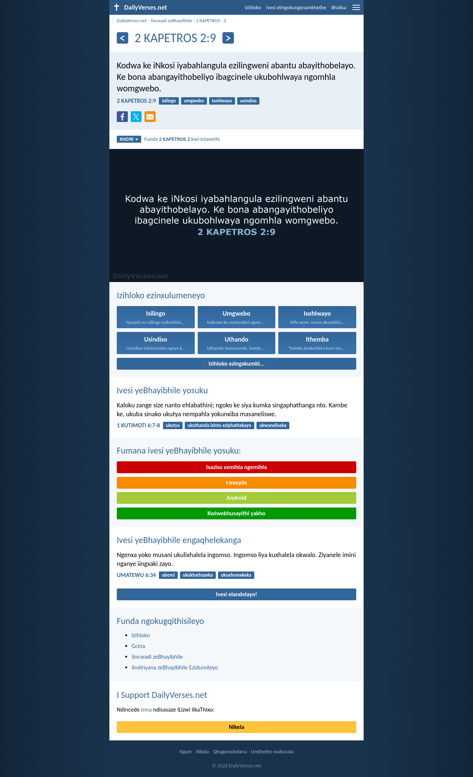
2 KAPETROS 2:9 (136, 100)
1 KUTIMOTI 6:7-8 (138, 425)
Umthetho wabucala (272, 752)
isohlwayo (222, 101)
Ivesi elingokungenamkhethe (296, 7)
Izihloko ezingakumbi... (236, 363)
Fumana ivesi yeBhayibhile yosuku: (179, 450)
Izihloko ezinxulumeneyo (161, 295)
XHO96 (129, 139)
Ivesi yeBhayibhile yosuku (162, 390)
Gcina (138, 645)
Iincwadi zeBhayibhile (171, 20)
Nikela (236, 726)
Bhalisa (338, 7)
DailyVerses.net (132, 20)
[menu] (356, 10)
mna (146, 709)
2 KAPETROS (208, 20)
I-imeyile (236, 482)
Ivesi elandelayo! (236, 594)
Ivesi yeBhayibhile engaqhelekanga (179, 540)
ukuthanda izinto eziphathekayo (219, 425)
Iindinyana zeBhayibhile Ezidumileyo (175, 667)
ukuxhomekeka (236, 575)
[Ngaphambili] (122, 38)
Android (236, 497)
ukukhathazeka (198, 575)
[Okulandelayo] (228, 38)
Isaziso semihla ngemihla (236, 467)
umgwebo (194, 101)
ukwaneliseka (272, 425)
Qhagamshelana (229, 752)
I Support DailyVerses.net (162, 694)
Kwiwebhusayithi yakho (237, 513)
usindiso (248, 101)
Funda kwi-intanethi (182, 139)
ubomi (168, 575)
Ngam (186, 752)
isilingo (169, 101)
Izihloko (253, 7)
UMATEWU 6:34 (136, 574)
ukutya (173, 425)
